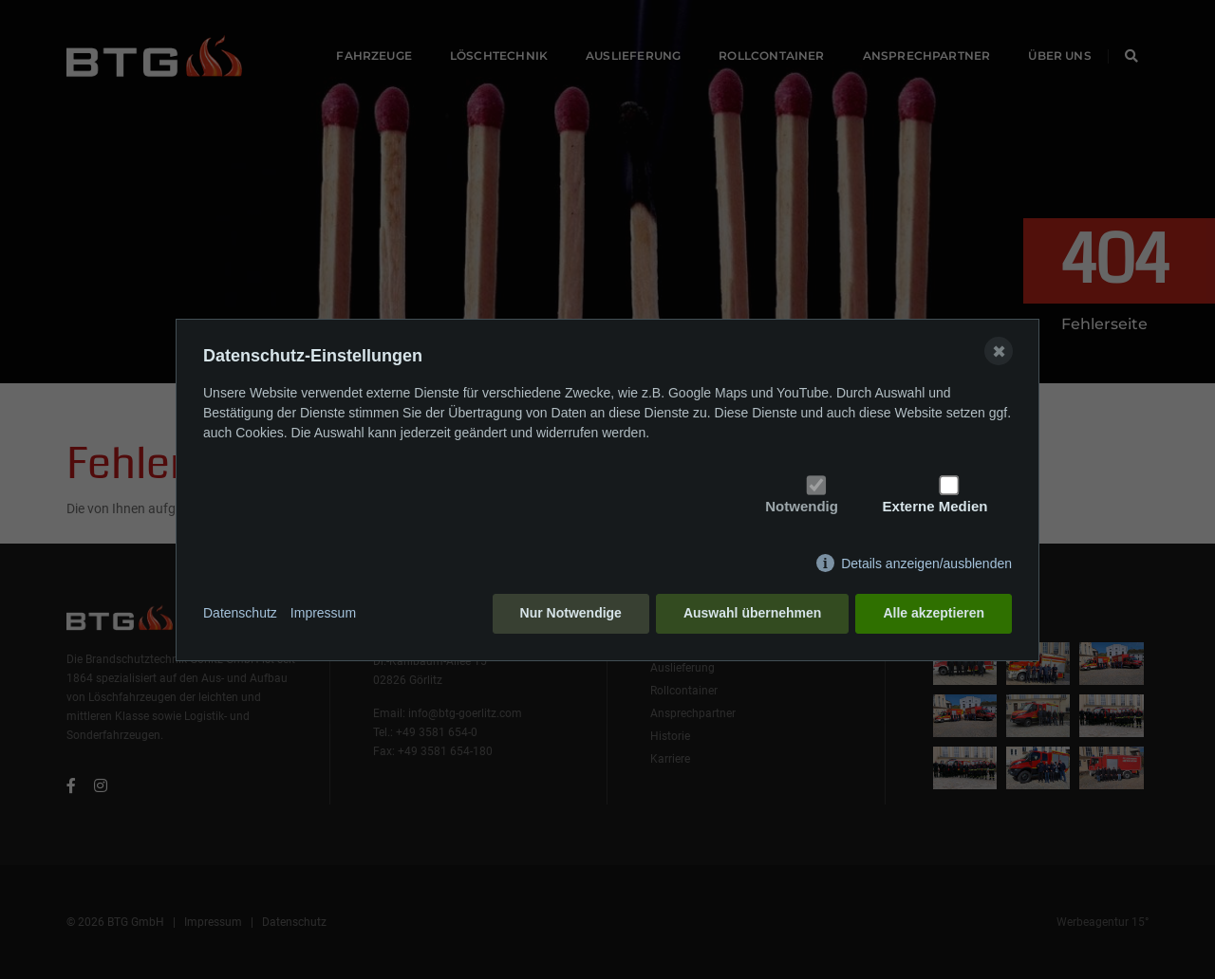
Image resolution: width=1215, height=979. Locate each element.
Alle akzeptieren (933, 612)
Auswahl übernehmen (752, 612)
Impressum (323, 612)
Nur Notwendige (571, 612)
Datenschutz (240, 612)
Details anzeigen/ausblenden (926, 563)
